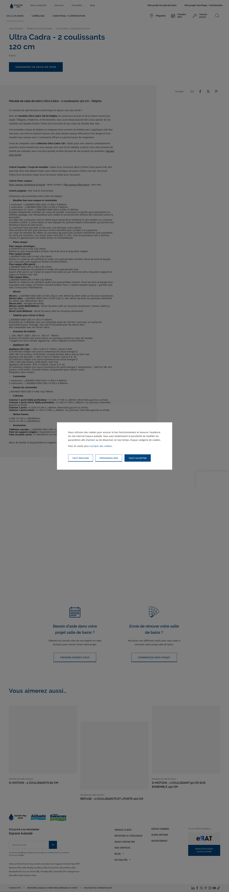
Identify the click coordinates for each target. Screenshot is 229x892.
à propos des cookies (100, 445)
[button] (138, 458)
